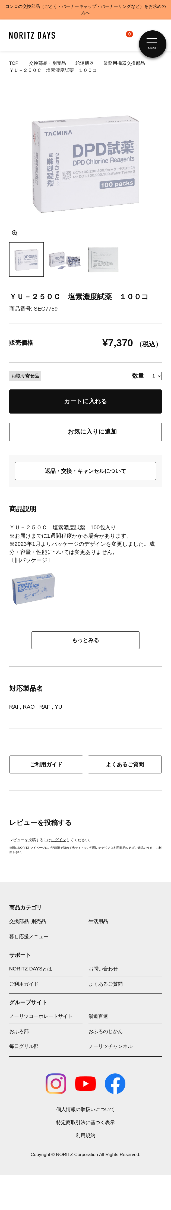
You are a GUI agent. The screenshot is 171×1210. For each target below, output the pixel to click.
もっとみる (85, 640)
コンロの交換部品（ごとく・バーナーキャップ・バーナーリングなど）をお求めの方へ (85, 9)
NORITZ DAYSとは (30, 969)
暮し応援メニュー (28, 936)
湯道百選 (98, 1016)
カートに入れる (85, 401)
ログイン (58, 840)
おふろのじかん (105, 1031)
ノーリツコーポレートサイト (41, 1016)
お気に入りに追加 (92, 431)
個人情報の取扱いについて (85, 1109)
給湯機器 (84, 63)
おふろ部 (19, 1031)
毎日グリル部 (24, 1046)
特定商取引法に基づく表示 (85, 1122)
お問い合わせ (103, 969)
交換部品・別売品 (47, 63)
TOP (13, 63)
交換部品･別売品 (27, 921)
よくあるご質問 (125, 764)
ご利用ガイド (46, 764)
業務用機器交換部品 (124, 63)
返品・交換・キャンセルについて (85, 471)
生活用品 (98, 921)
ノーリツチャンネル (110, 1046)
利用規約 (120, 847)
